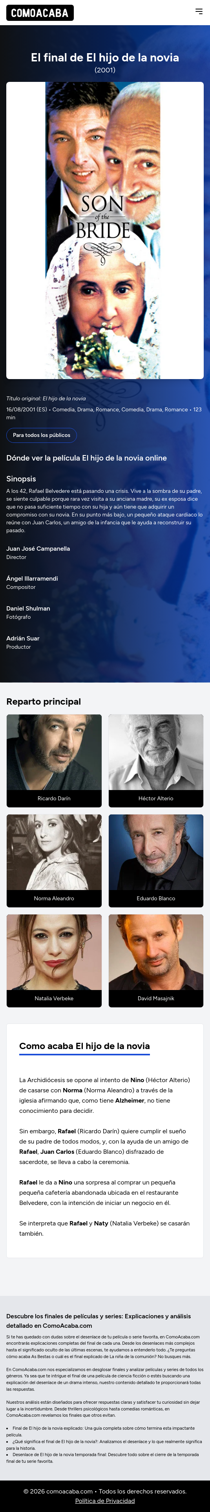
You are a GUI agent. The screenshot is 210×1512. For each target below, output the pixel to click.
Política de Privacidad (105, 1501)
